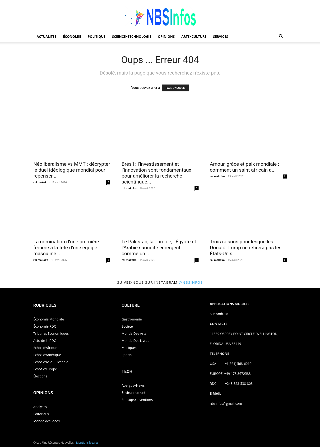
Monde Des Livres (135, 340)
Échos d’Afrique (45, 347)
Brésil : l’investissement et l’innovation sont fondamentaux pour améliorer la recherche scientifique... (156, 173)
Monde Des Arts (134, 333)
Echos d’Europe (45, 369)
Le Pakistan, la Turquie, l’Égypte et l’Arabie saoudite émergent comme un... (159, 247)
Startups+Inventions (137, 399)
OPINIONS (166, 36)
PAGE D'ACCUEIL (175, 87)
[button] (281, 37)
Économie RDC (44, 326)
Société (127, 326)
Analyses (40, 407)
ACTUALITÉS (46, 36)
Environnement (133, 392)
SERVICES (220, 36)
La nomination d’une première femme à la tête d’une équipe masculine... (66, 247)
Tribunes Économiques (51, 333)
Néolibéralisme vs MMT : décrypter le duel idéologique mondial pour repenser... (71, 170)
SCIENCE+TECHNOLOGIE (131, 36)
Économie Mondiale (48, 319)
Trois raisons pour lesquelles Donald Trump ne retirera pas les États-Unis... (246, 247)
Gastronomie (132, 319)
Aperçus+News (133, 385)
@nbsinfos (191, 282)
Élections (40, 376)
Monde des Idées (46, 421)
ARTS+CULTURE (193, 36)
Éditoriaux (41, 414)
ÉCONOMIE (72, 36)
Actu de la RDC (44, 340)
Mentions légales (87, 443)
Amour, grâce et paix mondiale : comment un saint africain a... (244, 167)
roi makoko (40, 182)
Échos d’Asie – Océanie (50, 362)
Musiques (129, 347)
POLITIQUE (97, 36)
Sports (127, 355)
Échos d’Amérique (47, 355)
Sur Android (219, 313)
